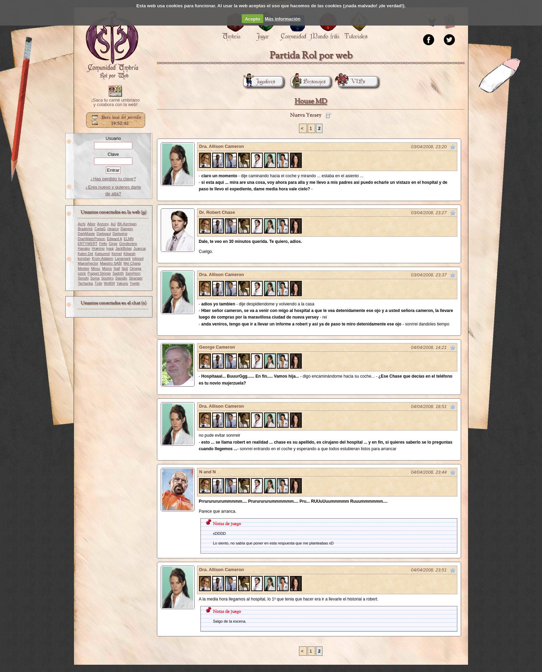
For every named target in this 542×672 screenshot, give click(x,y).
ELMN (128, 239)
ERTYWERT (87, 244)
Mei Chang (132, 263)
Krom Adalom (102, 259)
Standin (121, 278)
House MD (311, 101)
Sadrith (117, 273)
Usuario (113, 138)
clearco (113, 229)
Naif (117, 269)
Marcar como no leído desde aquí (453, 147)
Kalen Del (85, 254)
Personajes (308, 81)
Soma (95, 278)
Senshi (83, 278)
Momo (107, 269)
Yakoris (122, 283)
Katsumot (102, 254)
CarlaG (99, 229)
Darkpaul (103, 234)
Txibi (98, 283)
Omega (135, 269)
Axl (113, 224)
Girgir (113, 244)
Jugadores (259, 81)
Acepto (252, 18)
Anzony (103, 224)
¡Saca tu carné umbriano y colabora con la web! (115, 102)
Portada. (112, 45)
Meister (84, 269)
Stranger (135, 278)
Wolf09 (109, 283)
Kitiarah (129, 254)
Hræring (98, 248)
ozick (82, 273)
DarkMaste (86, 234)
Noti (125, 269)
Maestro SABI (111, 263)
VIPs (351, 81)
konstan (84, 259)
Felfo (103, 244)
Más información (282, 18)
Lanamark (123, 259)
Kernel (117, 254)
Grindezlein (128, 244)
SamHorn (132, 273)
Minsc (96, 269)
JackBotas (123, 248)
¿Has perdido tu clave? (113, 178)
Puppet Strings (99, 273)
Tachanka (85, 283)
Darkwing (119, 234)
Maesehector (88, 263)
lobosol (137, 259)
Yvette (134, 283)
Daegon (127, 229)
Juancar (139, 248)
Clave (113, 154)
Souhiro (107, 278)
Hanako (84, 248)
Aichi (81, 224)
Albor (91, 224)
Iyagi (110, 248)
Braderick (85, 229)
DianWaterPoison (91, 239)
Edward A (114, 239)
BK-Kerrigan (127, 224)
